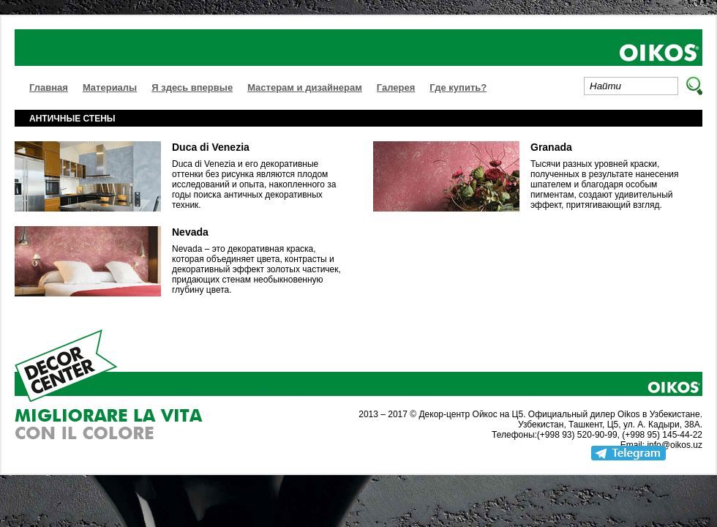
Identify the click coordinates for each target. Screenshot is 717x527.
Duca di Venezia (210, 147)
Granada (551, 147)
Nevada (190, 232)
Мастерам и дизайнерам (304, 87)
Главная (48, 87)
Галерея (396, 87)
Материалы (110, 87)
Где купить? (458, 87)
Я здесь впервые (192, 87)
